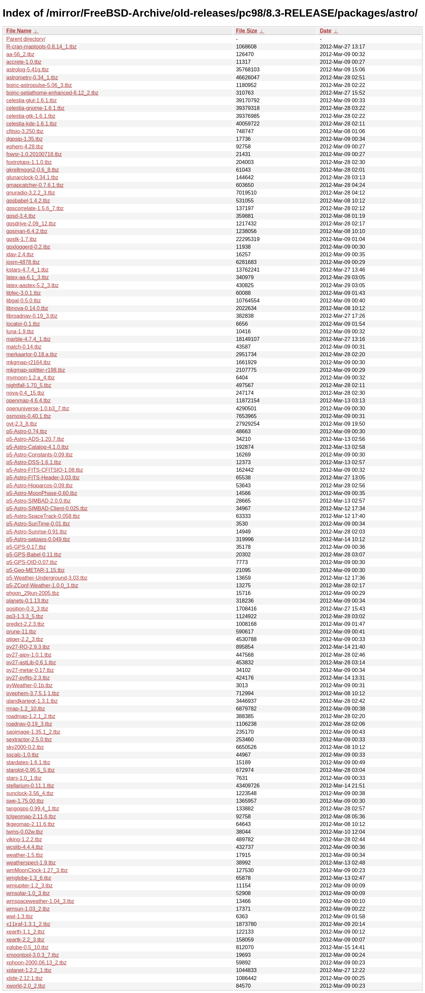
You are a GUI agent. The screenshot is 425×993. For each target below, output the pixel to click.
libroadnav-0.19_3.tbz (31, 316)
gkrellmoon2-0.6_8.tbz (32, 170)
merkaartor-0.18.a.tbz (31, 354)
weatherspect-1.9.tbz (31, 863)
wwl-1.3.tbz (19, 916)
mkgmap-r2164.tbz (28, 362)
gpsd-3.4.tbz (21, 216)
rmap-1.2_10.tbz (25, 708)
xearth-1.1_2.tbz (25, 932)
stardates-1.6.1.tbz (28, 762)
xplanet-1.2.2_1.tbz (28, 970)
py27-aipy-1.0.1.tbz (28, 655)
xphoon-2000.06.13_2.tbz (36, 962)
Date (325, 31)
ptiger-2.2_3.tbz (24, 639)
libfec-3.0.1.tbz (23, 293)
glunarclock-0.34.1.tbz (32, 177)
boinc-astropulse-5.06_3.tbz (39, 85)
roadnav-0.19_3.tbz (29, 724)
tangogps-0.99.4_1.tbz (32, 808)
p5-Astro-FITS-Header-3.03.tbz (43, 477)
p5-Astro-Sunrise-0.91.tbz (36, 532)
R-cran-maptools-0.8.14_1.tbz (41, 46)
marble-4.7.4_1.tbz (28, 339)
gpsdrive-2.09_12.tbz (31, 223)
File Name (19, 31)
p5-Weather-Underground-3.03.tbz (46, 578)
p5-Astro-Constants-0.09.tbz (39, 454)
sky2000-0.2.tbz (25, 747)
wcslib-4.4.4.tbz (24, 847)
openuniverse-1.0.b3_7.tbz (37, 408)
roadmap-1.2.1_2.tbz (30, 716)
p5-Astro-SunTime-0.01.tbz (38, 524)
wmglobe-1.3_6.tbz (28, 878)
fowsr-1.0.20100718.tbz (34, 154)
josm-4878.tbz (23, 262)
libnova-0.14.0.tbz (27, 308)
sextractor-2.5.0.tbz (29, 739)
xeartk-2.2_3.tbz (25, 940)
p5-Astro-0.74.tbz (26, 431)
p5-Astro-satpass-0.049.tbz (38, 539)
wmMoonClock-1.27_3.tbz (37, 870)
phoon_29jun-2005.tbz (32, 593)
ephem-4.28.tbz (24, 146)
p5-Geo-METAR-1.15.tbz (35, 570)
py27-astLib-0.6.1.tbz (31, 662)
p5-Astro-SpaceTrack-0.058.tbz (43, 516)
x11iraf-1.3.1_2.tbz (28, 924)
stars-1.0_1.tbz (24, 778)
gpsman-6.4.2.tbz (26, 231)
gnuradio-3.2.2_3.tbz (30, 193)
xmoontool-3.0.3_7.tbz (32, 955)
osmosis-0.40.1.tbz (28, 416)
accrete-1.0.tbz (24, 62)
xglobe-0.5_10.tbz (27, 947)
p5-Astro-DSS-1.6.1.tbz (33, 462)
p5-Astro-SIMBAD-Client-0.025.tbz (47, 508)
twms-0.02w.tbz (24, 832)
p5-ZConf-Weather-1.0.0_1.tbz (42, 585)
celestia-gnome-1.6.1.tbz (35, 108)
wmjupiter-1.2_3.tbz (29, 885)
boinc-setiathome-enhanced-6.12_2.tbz (52, 93)
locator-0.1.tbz (23, 324)
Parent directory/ (25, 39)
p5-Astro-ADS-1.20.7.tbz (35, 439)
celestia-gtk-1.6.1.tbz (30, 116)
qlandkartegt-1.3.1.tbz (32, 701)
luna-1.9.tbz (20, 331)
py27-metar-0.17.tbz (30, 670)
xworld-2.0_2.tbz (25, 986)
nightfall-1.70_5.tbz (28, 385)
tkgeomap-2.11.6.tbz (30, 824)
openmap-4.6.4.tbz (28, 400)
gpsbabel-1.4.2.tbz (28, 201)
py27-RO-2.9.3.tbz (28, 647)
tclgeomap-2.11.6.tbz (31, 816)
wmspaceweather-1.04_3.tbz (40, 901)
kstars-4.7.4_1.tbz (27, 270)
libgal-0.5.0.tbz (23, 300)
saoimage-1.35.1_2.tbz (33, 732)
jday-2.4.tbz (20, 254)
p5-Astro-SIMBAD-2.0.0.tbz (38, 501)
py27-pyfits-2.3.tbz (28, 678)
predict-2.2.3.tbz (25, 624)
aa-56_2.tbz (20, 54)
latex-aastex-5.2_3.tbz (32, 285)
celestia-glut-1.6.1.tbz (31, 100)
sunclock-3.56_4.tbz (29, 793)
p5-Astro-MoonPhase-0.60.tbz (41, 493)
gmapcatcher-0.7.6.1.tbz (35, 185)
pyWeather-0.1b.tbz (29, 685)
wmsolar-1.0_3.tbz (28, 893)
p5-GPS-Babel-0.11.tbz (33, 554)
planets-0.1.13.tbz (27, 601)
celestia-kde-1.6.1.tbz (31, 123)
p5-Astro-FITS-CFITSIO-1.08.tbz (44, 470)
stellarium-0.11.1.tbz (30, 785)
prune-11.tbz (21, 631)
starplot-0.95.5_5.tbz (30, 770)
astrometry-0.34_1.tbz (32, 77)
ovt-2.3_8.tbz (21, 424)
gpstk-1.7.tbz (21, 239)
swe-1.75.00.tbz (25, 801)
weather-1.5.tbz (24, 855)
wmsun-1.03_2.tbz (28, 909)
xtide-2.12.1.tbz (24, 978)
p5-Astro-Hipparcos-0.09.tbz (39, 485)
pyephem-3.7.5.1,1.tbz (32, 693)
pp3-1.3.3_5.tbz (24, 616)
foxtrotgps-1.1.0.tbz (29, 162)
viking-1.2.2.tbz (24, 839)
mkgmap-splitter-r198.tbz (35, 370)
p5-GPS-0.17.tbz (26, 547)
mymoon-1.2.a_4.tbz (30, 377)
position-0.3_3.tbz (27, 609)
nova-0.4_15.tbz (25, 393)
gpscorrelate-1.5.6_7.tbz (35, 208)
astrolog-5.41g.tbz (27, 69)
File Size (246, 31)
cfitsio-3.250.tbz (24, 131)
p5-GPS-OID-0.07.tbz (31, 562)
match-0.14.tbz (24, 347)
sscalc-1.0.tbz (22, 755)
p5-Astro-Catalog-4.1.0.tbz (37, 447)
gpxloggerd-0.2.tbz (28, 247)
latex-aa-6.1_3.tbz (27, 277)
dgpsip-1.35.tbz (24, 139)
